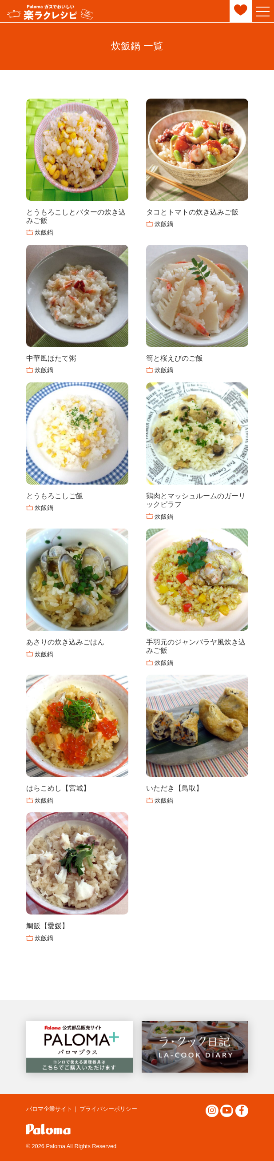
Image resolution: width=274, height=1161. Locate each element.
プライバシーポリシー (108, 1108)
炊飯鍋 (44, 232)
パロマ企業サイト (49, 1108)
